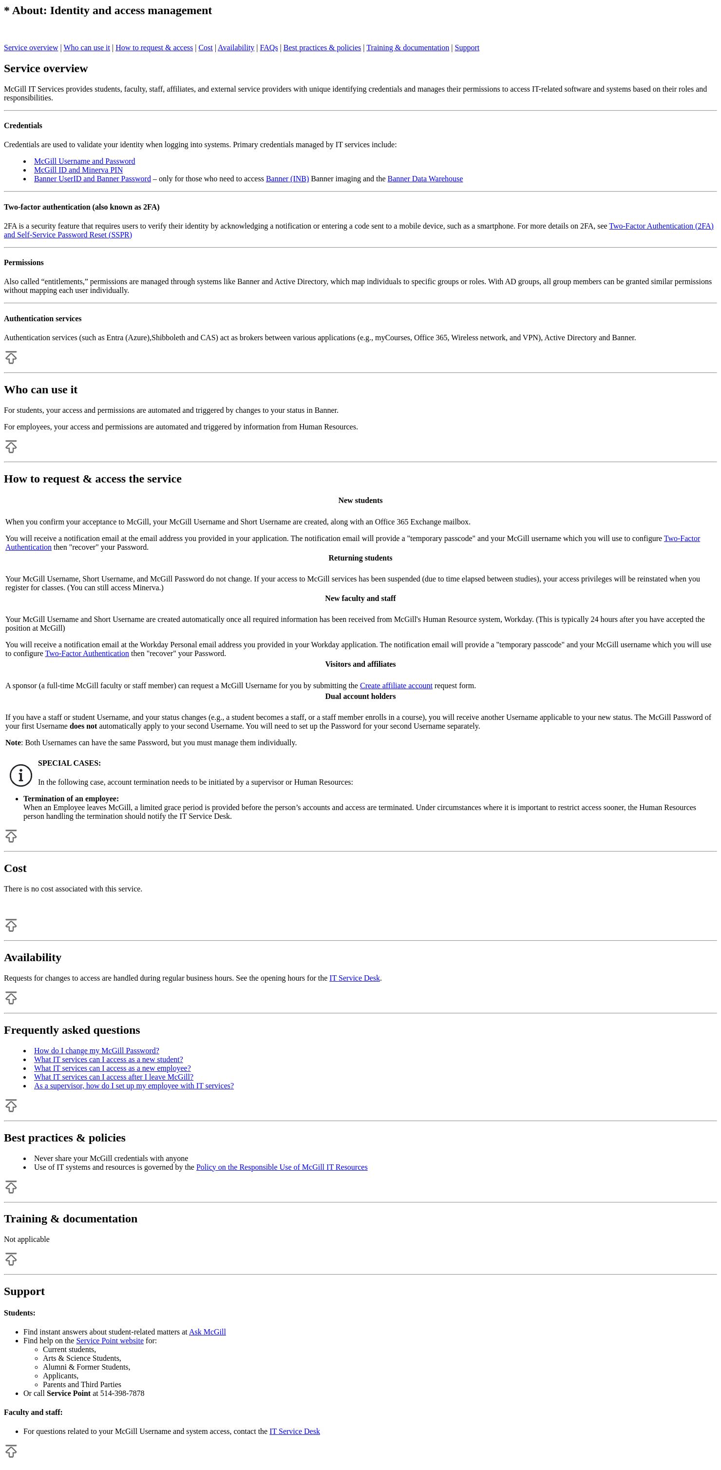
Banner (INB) (287, 178)
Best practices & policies (322, 47)
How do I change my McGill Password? (96, 1050)
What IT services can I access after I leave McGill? (113, 1077)
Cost (205, 47)
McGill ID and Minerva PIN (78, 170)
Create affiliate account (396, 685)
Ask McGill (207, 1332)
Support (467, 47)
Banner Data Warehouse (425, 178)
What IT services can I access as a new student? (108, 1059)
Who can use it (86, 47)
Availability (236, 47)
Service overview (31, 47)
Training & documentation (407, 47)
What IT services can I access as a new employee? (112, 1068)
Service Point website (110, 1340)
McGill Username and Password (84, 161)
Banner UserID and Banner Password (92, 178)
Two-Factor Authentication (87, 653)
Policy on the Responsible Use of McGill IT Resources (282, 1167)
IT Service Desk (354, 978)
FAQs (269, 47)
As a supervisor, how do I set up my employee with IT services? (134, 1086)
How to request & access (154, 47)
